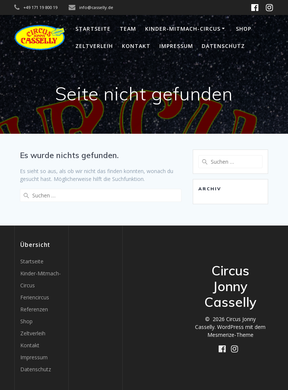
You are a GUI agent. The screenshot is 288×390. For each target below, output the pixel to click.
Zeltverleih (94, 45)
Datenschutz (223, 45)
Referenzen (34, 309)
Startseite (93, 28)
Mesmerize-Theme (230, 334)
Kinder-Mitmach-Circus (182, 28)
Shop (243, 28)
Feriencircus (34, 297)
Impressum (176, 45)
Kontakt (136, 45)
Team (128, 28)
